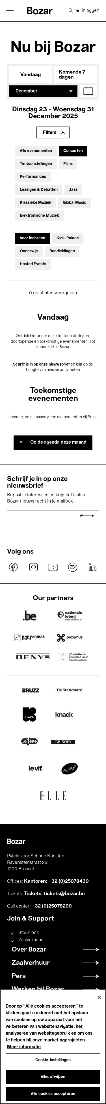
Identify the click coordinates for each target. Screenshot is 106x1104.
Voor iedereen (32, 238)
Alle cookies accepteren (53, 1094)
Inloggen (90, 11)
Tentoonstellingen (36, 164)
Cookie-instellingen (53, 1060)
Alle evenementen (36, 151)
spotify (72, 567)
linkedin (92, 567)
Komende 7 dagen (72, 74)
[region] (53, 1047)
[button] (10, 10)
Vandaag (30, 74)
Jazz (73, 190)
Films (68, 164)
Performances (33, 177)
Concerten (73, 151)
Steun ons (28, 933)
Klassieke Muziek (35, 203)
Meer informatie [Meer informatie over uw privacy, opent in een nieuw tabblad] (24, 1047)
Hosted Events (33, 264)
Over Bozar (29, 950)
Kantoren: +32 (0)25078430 (56, 881)
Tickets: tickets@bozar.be (54, 893)
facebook (13, 567)
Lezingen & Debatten (39, 190)
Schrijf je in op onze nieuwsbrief (41, 364)
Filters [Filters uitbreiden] (49, 133)
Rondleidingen (62, 251)
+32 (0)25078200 (52, 906)
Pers (19, 976)
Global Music (74, 203)
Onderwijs (29, 251)
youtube (53, 567)
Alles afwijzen (53, 1077)
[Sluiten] (99, 997)
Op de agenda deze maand (58, 442)
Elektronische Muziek (39, 216)
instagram (33, 567)
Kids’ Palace (68, 238)
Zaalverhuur (30, 940)
